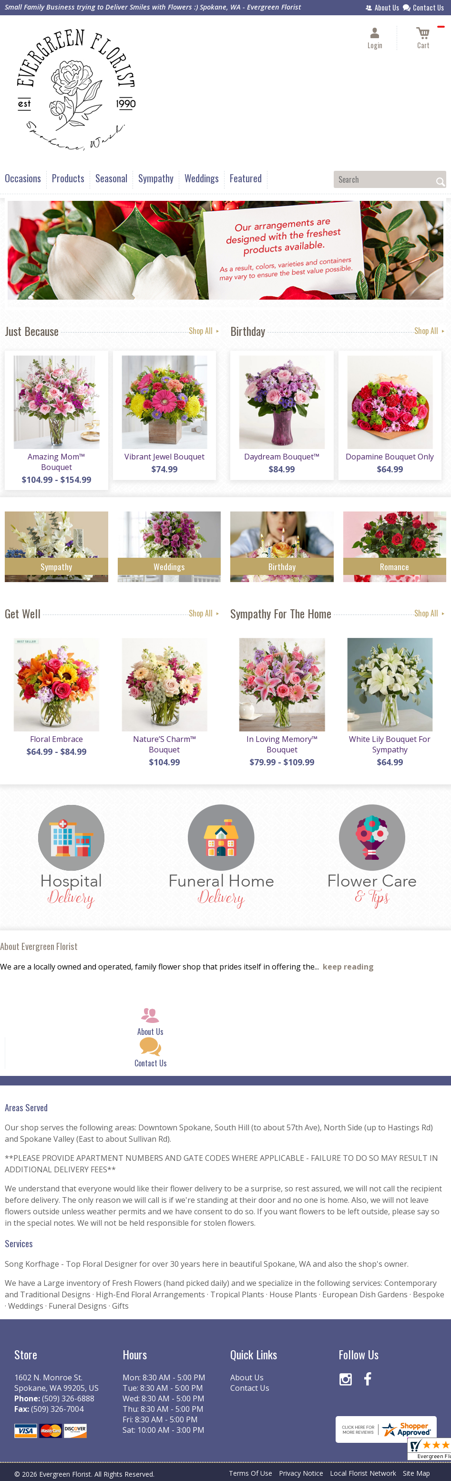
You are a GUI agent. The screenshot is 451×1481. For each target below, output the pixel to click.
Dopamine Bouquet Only (390, 456)
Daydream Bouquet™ (281, 456)
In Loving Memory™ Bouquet (282, 744)
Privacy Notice (301, 1473)
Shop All (205, 330)
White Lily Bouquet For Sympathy (389, 744)
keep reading (348, 966)
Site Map (416, 1473)
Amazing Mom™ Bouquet (56, 461)
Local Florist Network (363, 1473)
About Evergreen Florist (39, 945)
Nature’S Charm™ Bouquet (164, 744)
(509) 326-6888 (68, 1398)
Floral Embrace (56, 739)
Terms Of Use (250, 1473)
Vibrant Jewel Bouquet (164, 456)
